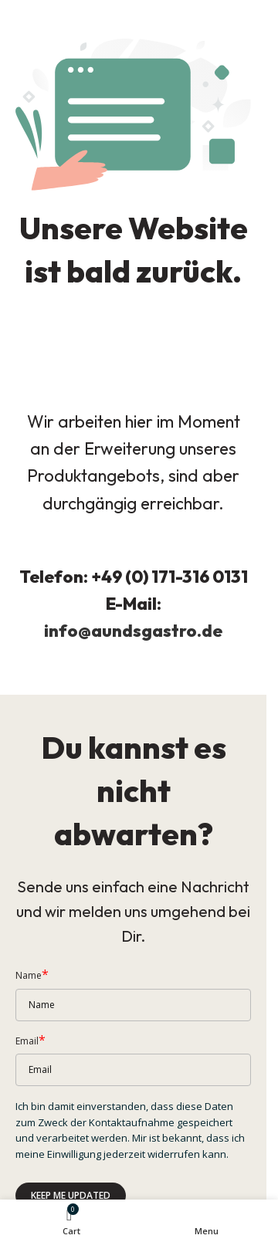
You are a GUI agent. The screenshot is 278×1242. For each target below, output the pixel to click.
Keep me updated (70, 1195)
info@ (67, 630)
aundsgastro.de (156, 630)
